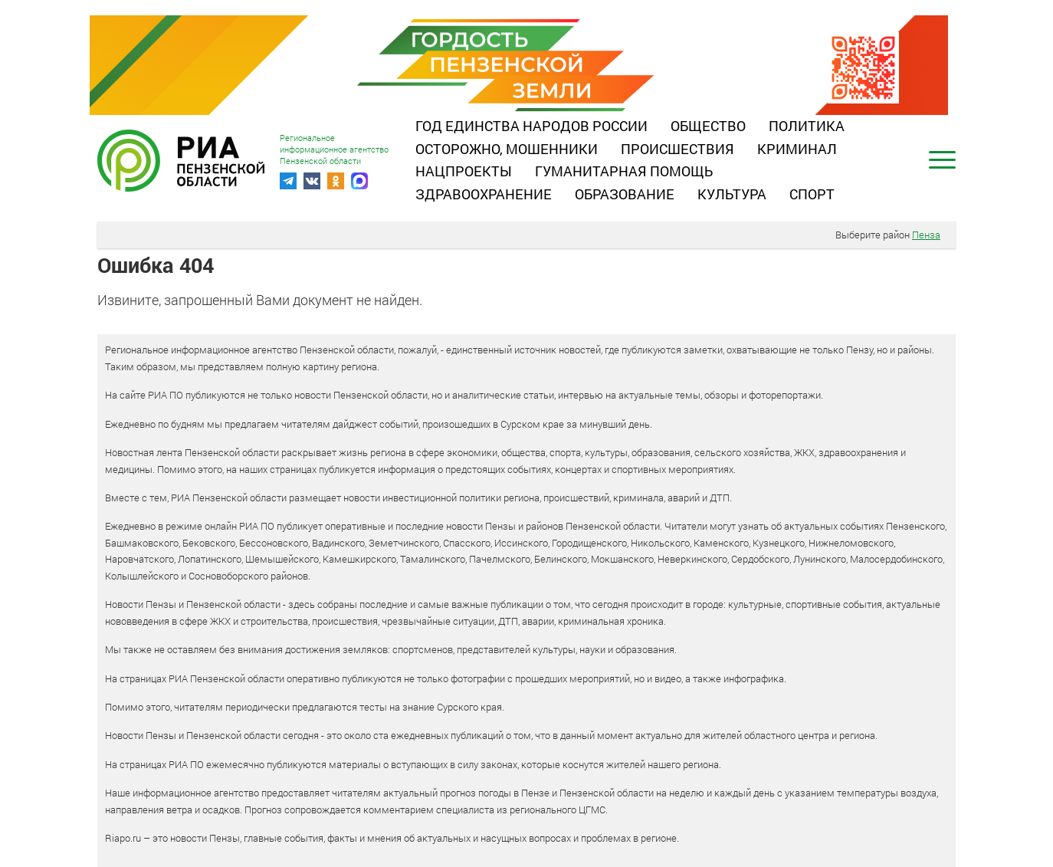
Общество (708, 126)
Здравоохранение (483, 194)
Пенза (926, 234)
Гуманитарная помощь (624, 171)
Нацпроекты (463, 171)
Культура (731, 194)
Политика (807, 126)
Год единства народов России (531, 126)
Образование (624, 194)
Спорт (812, 194)
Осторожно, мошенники (506, 149)
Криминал (797, 149)
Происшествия (677, 149)
